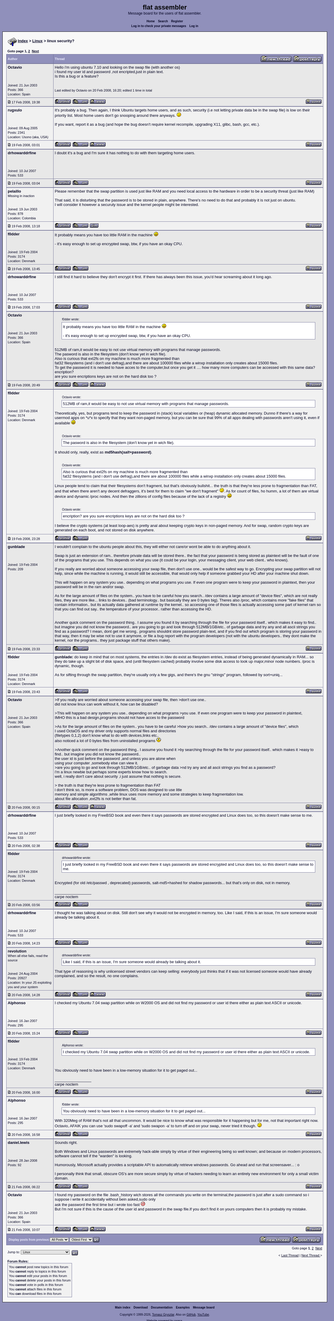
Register (177, 21)
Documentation (162, 1307)
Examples (183, 1307)
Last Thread (290, 1255)
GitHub (191, 1314)
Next (35, 51)
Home (151, 21)
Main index (123, 1307)
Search (163, 21)
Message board (204, 1307)
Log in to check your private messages (158, 26)
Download (141, 1307)
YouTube (203, 1314)
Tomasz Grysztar (163, 1314)
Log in (193, 26)
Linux (37, 41)
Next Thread (310, 1255)
